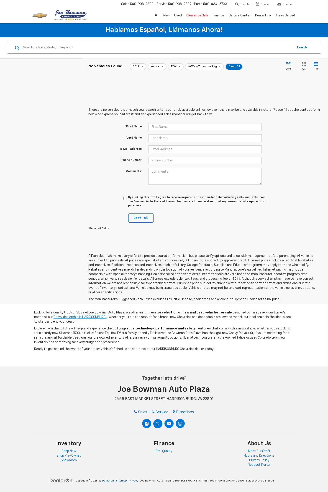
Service (160, 412)
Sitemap (121, 480)
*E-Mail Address (130, 149)
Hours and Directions (259, 455)
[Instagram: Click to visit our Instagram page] (180, 423)
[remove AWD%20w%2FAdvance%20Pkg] (204, 66)
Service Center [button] (240, 15)
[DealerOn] (61, 480)
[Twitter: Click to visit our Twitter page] (158, 423)
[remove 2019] (138, 66)
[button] (156, 15)
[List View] (316, 66)
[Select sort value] (289, 66)
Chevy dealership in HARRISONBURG (80, 317)
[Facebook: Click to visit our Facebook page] (146, 423)
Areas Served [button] (285, 15)
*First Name (133, 126)
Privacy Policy (259, 460)
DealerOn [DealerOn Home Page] (108, 480)
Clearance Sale (197, 15)
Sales (140, 412)
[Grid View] (303, 66)
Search (301, 47)
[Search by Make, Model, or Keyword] (157, 47)
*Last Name (134, 138)
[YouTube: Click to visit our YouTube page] (169, 423)
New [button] (166, 15)
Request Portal (259, 464)
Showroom (69, 460)
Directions (183, 412)
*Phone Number (131, 160)
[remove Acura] (157, 66)
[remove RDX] (176, 66)
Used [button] (178, 15)
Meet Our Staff (259, 451)
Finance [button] (218, 15)
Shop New (69, 451)
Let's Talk (141, 218)
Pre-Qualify (164, 451)
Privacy (133, 480)
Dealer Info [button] (263, 15)
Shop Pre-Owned (68, 455)
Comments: (134, 171)
